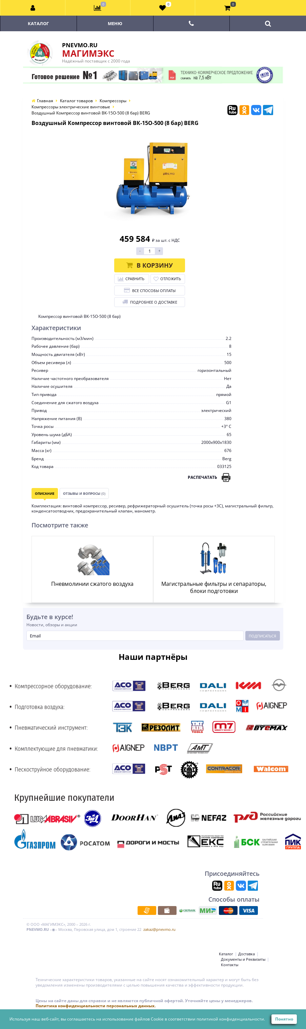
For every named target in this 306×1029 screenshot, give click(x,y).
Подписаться (262, 635)
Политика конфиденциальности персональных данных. (96, 1006)
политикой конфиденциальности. (231, 1019)
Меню (115, 23)
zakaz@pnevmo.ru (159, 929)
